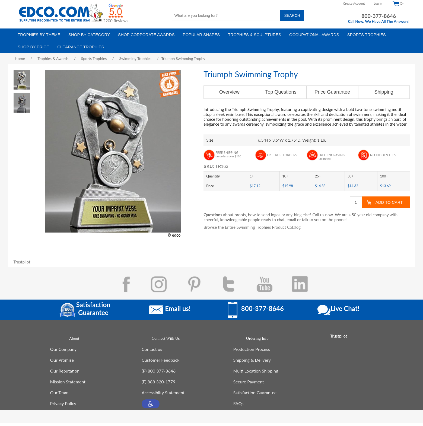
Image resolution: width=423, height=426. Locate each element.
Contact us (152, 351)
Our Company (63, 351)
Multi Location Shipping (255, 373)
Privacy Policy (63, 406)
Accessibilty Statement (163, 395)
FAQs (238, 406)
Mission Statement (68, 384)
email (291, 219)
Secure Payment (248, 384)
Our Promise (62, 362)
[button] (151, 406)
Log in (378, 3)
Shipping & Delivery (252, 362)
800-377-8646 (378, 16)
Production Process (251, 351)
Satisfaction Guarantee (255, 395)
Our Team (59, 395)
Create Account (354, 3)
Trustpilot (22, 261)
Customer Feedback (160, 362)
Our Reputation (64, 373)
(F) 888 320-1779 (159, 384)
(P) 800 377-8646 (159, 373)
